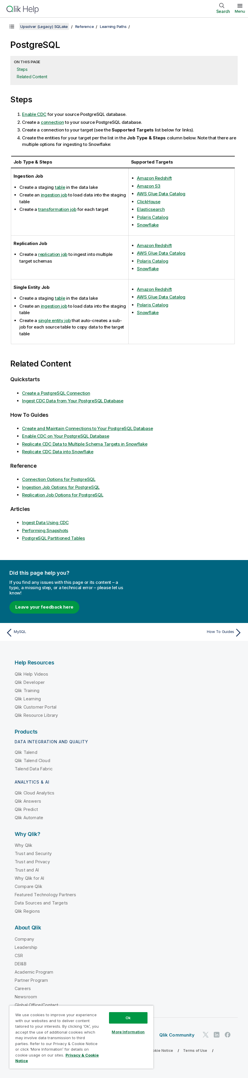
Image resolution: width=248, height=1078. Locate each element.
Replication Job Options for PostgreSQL (62, 495)
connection (52, 122)
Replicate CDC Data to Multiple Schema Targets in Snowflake (85, 444)
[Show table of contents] (11, 26)
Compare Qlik (28, 886)
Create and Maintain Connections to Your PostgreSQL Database (87, 428)
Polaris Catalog (152, 217)
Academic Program (34, 971)
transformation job (57, 209)
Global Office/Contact (36, 1004)
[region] (81, 1037)
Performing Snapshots (45, 530)
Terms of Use (195, 1050)
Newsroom (26, 996)
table (60, 187)
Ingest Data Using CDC (45, 522)
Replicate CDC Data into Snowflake (57, 451)
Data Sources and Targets (41, 902)
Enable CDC (34, 114)
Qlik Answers (28, 801)
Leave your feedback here (44, 607)
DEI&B (20, 963)
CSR (19, 955)
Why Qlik (23, 845)
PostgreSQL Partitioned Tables (53, 538)
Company (24, 939)
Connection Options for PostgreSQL (58, 479)
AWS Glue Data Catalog (161, 193)
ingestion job (54, 195)
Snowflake (148, 225)
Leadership (26, 947)
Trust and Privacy (32, 861)
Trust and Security (33, 853)
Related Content (32, 76)
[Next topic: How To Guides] (185, 633)
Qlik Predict (26, 809)
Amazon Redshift (154, 178)
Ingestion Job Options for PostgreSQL (61, 487)
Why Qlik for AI (29, 878)
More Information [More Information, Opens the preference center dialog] (128, 1031)
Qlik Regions (27, 911)
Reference (84, 26)
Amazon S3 (148, 186)
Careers (23, 988)
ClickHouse (148, 201)
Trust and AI (27, 869)
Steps (22, 69)
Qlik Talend (26, 752)
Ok (128, 1017)
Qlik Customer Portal (35, 706)
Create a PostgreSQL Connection (56, 393)
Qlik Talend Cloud (32, 760)
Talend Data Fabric (34, 768)
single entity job (54, 320)
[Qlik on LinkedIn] (216, 1034)
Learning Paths (113, 26)
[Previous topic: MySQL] (63, 633)
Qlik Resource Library (36, 715)
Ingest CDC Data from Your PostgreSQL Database (72, 401)
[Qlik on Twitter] (205, 1034)
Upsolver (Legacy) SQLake (44, 26)
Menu (240, 11)
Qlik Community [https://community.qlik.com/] (177, 1035)
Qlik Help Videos (31, 674)
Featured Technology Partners (45, 894)
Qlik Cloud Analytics (34, 792)
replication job (52, 254)
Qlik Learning (28, 698)
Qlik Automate (29, 817)
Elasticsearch (151, 209)
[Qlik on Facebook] (227, 1034)
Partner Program (31, 980)
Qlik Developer (30, 682)
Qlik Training (27, 690)
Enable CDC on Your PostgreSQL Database (65, 436)
